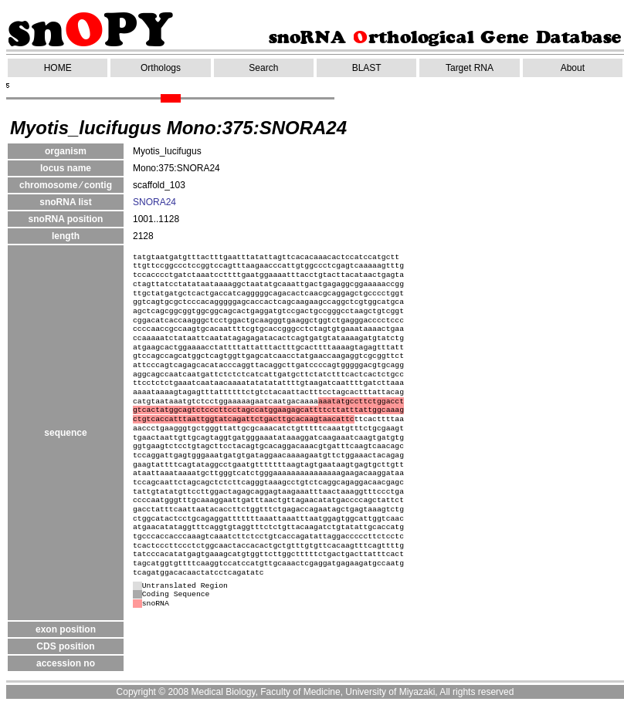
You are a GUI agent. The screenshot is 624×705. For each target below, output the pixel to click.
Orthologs (161, 67)
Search (263, 67)
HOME (58, 67)
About (573, 67)
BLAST (367, 67)
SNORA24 (154, 202)
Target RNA (469, 67)
